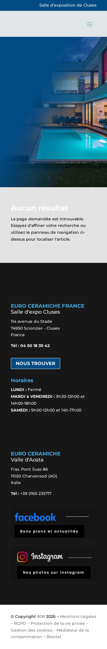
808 (41, 616)
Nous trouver (35, 363)
